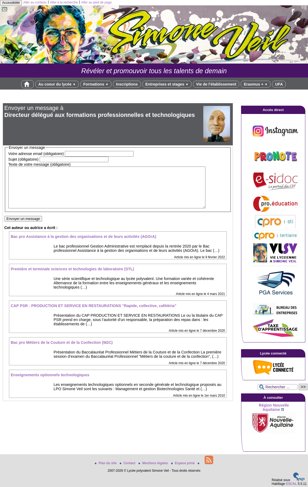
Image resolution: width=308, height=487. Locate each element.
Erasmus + (256, 84)
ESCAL (291, 484)
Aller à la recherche (64, 2)
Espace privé (183, 463)
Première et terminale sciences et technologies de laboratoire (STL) (72, 277)
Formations (95, 84)
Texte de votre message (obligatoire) (39, 164)
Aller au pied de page (96, 2)
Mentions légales (153, 463)
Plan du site (106, 463)
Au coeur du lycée (57, 84)
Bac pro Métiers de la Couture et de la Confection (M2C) (62, 350)
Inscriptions (127, 84)
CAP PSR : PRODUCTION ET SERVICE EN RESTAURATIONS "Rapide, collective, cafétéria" (93, 314)
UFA (279, 84)
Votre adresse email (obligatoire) (36, 154)
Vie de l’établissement (216, 84)
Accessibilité (11, 3)
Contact (128, 463)
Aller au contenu (35, 2)
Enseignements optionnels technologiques (50, 383)
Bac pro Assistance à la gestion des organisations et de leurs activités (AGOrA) (83, 244)
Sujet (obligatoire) (23, 159)
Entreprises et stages (167, 84)
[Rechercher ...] (277, 387)
